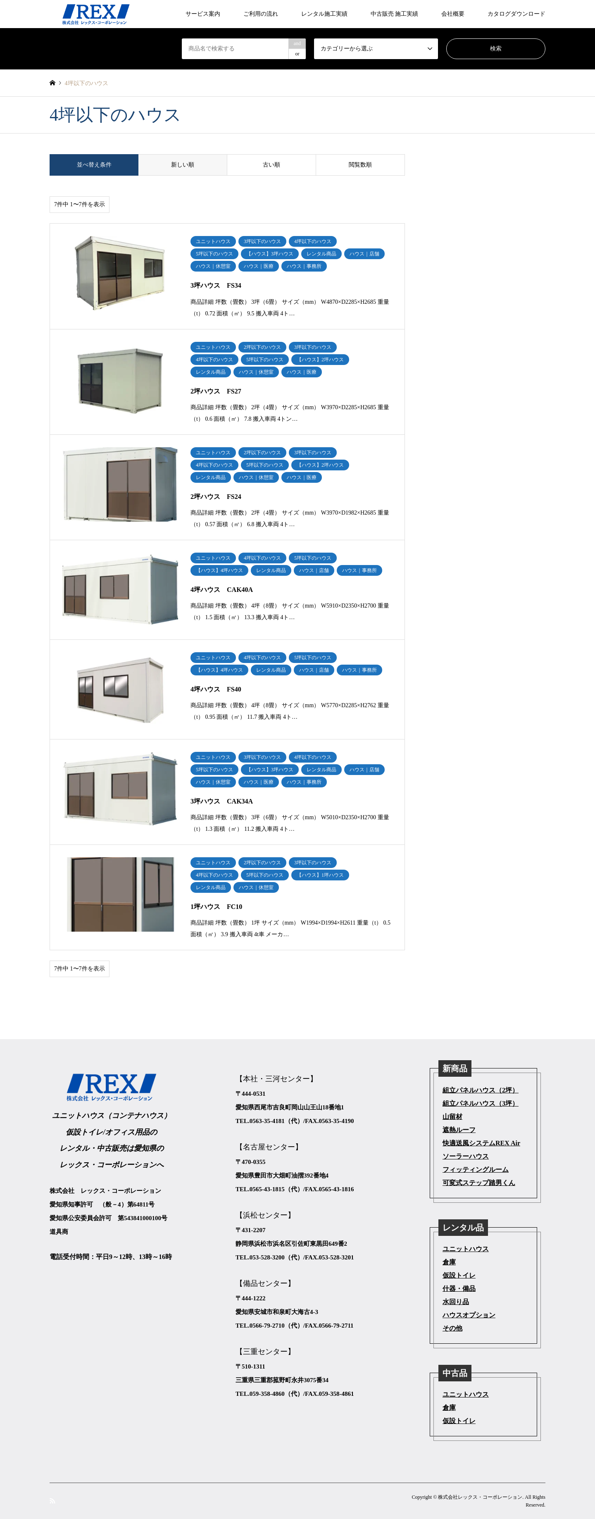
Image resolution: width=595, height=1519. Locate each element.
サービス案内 (203, 14)
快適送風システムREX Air (481, 1143)
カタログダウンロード (516, 14)
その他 (452, 1328)
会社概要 (452, 14)
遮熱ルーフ (459, 1129)
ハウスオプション (469, 1315)
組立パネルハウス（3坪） (481, 1103)
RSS (52, 1500)
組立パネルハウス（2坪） (481, 1090)
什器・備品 (459, 1288)
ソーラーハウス (466, 1156)
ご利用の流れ (260, 14)
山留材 (452, 1116)
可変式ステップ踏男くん (479, 1182)
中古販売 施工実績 (395, 14)
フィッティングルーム (476, 1169)
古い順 (271, 165)
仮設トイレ (459, 1275)
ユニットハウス (466, 1248)
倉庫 (449, 1262)
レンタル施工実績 (324, 14)
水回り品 (456, 1301)
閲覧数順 (360, 165)
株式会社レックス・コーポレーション (480, 1497)
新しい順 (182, 165)
